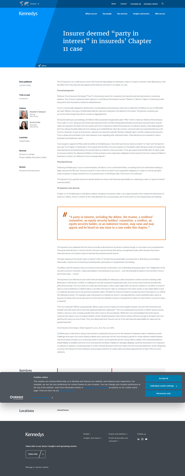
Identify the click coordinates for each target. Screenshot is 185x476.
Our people (107, 14)
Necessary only (163, 467)
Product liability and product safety (128, 372)
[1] (58, 333)
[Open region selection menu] (29, 4)
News (114, 4)
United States (84, 416)
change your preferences (96, 461)
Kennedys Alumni (151, 4)
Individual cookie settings (163, 459)
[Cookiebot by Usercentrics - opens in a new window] (16, 471)
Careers (124, 4)
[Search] (162, 4)
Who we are (160, 14)
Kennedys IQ (136, 4)
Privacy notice (67, 464)
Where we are (91, 14)
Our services (122, 14)
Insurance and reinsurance (84, 391)
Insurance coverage (66, 372)
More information (42, 471)
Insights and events (141, 14)
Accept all (163, 452)
